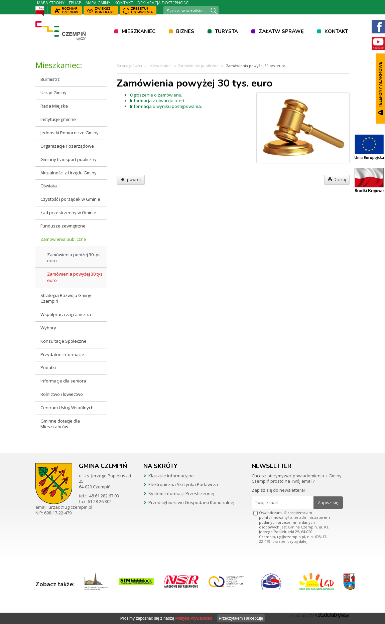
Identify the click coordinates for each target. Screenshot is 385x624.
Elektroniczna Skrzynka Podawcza (183, 484)
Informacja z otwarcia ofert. (157, 101)
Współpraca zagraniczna (65, 314)
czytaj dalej (297, 541)
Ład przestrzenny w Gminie (68, 212)
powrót (130, 179)
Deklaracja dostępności (163, 3)
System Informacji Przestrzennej (181, 493)
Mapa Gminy (98, 3)
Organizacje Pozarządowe (67, 146)
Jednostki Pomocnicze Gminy (69, 133)
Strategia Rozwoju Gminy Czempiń (65, 298)
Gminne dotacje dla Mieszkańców (60, 424)
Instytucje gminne (58, 119)
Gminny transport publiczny (68, 159)
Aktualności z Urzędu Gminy (68, 173)
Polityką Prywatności (193, 618)
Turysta (226, 31)
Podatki (48, 367)
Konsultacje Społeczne (63, 341)
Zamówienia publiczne (63, 239)
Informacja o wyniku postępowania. (166, 106)
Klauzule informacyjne (171, 476)
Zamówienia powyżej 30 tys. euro (75, 277)
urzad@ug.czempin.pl (70, 507)
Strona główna (129, 65)
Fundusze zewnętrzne (63, 226)
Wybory (48, 328)
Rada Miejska (54, 106)
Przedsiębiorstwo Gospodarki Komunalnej (191, 502)
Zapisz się (328, 502)
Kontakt (124, 3)
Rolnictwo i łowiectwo (61, 394)
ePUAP (75, 3)
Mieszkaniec (138, 31)
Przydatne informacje (62, 354)
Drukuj (337, 179)
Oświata (48, 186)
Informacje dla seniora (63, 381)
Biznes (185, 31)
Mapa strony (51, 3)
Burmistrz (50, 79)
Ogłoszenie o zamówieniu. (156, 95)
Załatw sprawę (281, 31)
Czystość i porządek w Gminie (70, 199)
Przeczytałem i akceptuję (241, 618)
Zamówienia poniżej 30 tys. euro (74, 258)
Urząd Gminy (53, 93)
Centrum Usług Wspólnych (67, 408)
